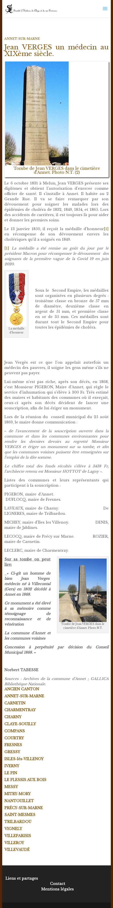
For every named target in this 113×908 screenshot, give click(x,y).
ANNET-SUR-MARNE (22, 39)
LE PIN (10, 773)
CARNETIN (14, 703)
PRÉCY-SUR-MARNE (23, 808)
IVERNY (11, 766)
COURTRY (14, 738)
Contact (57, 883)
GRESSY (12, 752)
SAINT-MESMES (19, 814)
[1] (106, 229)
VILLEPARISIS (17, 836)
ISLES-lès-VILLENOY (24, 759)
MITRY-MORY (17, 794)
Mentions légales (57, 889)
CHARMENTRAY (20, 710)
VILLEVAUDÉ (17, 849)
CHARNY (13, 717)
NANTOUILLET (19, 801)
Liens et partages (21, 878)
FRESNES (13, 745)
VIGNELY (13, 829)
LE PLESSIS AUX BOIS (25, 780)
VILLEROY (14, 843)
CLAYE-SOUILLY (20, 724)
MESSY (11, 787)
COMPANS (14, 731)
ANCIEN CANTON (21, 689)
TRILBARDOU (17, 821)
